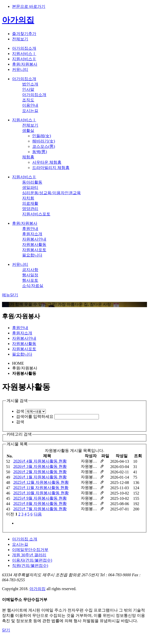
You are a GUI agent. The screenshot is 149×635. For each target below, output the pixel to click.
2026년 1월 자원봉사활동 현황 (40, 477)
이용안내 (30, 105)
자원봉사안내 (34, 239)
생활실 (28, 130)
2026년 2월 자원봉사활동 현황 (40, 472)
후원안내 (30, 228)
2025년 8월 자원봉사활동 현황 (40, 503)
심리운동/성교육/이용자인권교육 (51, 193)
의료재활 (30, 203)
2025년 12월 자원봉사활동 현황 (41, 482)
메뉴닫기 (10, 295)
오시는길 (30, 110)
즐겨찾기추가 (24, 34)
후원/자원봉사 (24, 64)
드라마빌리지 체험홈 (50, 167)
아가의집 (18, 19)
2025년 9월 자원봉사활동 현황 (40, 498)
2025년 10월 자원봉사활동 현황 (41, 493)
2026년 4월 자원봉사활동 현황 (40, 461)
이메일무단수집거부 (30, 549)
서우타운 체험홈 (46, 162)
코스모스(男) (43, 146)
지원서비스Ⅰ (24, 53)
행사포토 (30, 280)
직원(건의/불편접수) (30, 565)
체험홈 (28, 157)
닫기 (6, 630)
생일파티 (30, 187)
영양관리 (30, 209)
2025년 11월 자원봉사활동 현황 (40, 487)
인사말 (28, 89)
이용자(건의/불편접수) (32, 560)
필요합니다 (32, 255)
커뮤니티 (20, 69)
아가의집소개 (24, 48)
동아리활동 (32, 182)
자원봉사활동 (34, 244)
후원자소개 (32, 234)
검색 (20, 411)
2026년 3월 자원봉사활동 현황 (40, 466)
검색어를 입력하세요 (34, 416)
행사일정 (30, 275)
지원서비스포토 (36, 214)
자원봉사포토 (34, 250)
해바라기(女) (43, 141)
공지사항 (30, 270)
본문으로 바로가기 (28, 6)
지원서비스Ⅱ (24, 59)
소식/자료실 (32, 285)
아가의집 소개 (24, 539)
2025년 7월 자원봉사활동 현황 (40, 509)
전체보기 (20, 39)
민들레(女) (41, 136)
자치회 (28, 198)
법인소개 (30, 84)
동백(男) (39, 152)
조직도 (28, 100)
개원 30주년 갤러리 (29, 555)
